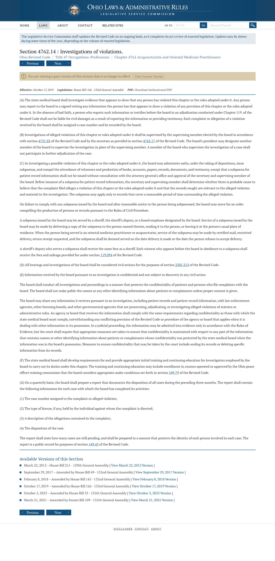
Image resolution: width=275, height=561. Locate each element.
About (62, 25)
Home (24, 25)
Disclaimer (123, 528)
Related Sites (112, 25)
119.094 (106, 255)
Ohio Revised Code (35, 57)
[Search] (253, 25)
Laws (43, 25)
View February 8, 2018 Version (154, 479)
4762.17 (149, 141)
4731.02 (44, 141)
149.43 (94, 444)
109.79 (174, 372)
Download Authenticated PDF (153, 90)
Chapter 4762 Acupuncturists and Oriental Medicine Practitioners (167, 57)
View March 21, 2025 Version (152, 500)
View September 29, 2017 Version (159, 472)
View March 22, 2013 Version (132, 465)
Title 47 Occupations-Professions (82, 57)
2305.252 (182, 265)
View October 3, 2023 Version (150, 493)
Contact (85, 25)
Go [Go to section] (203, 25)
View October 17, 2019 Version (154, 486)
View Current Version (149, 76)
